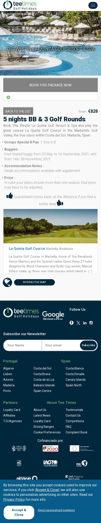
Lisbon (7, 374)
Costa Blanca (75, 368)
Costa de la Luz (44, 379)
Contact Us (73, 415)
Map (30, 282)
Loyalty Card (11, 410)
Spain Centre (42, 391)
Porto (7, 391)
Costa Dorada (75, 374)
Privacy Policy (14, 500)
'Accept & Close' (47, 490)
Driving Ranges (44, 426)
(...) (89, 271)
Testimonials (74, 410)
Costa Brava (42, 374)
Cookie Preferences (47, 432)
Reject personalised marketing (56, 510)
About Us (40, 410)
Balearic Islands (44, 385)
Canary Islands (76, 379)
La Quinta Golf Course (27, 249)
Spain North (74, 385)
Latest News (42, 415)
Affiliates (9, 415)
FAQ (68, 426)
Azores (8, 379)
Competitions (75, 421)
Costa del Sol (42, 368)
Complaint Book (76, 432)
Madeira (9, 385)
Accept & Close (19, 512)
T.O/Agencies (12, 421)
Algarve (8, 368)
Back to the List (18, 111)
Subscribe (88, 345)
